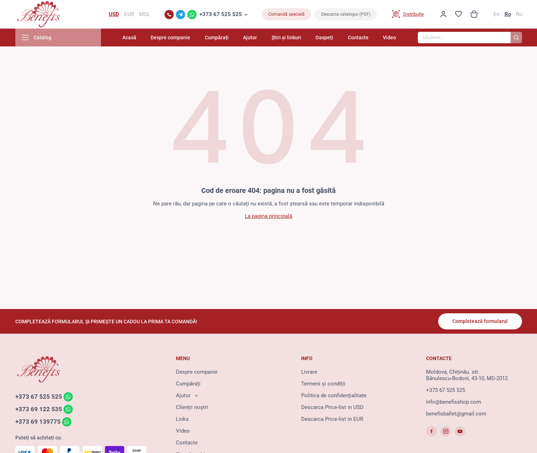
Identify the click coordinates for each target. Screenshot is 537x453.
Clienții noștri (192, 407)
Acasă (129, 37)
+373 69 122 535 (38, 409)
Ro (508, 14)
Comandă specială (286, 14)
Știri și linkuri (286, 37)
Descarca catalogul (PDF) (345, 14)
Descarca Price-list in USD (332, 407)
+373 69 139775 (38, 421)
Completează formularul (480, 321)
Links (182, 419)
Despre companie (170, 37)
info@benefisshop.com (453, 402)
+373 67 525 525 (220, 14)
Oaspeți (324, 37)
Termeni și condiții (323, 383)
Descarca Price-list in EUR (332, 419)
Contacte (358, 37)
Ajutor (250, 37)
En (496, 14)
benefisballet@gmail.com (456, 413)
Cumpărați (217, 37)
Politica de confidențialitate (333, 395)
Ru (519, 14)
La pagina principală (268, 216)
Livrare (309, 372)
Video (389, 37)
